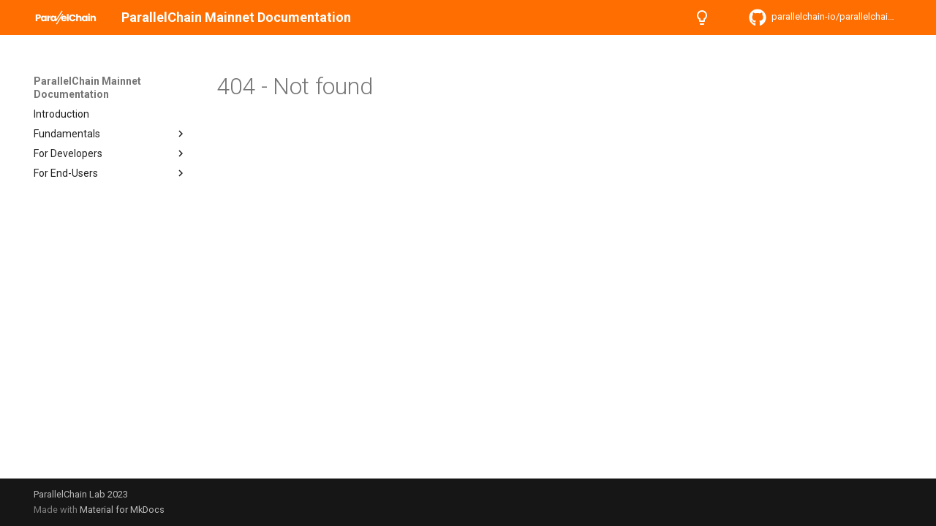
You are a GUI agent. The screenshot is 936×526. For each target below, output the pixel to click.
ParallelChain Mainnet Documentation (87, 87)
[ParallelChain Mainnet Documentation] (66, 17)
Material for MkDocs (122, 509)
